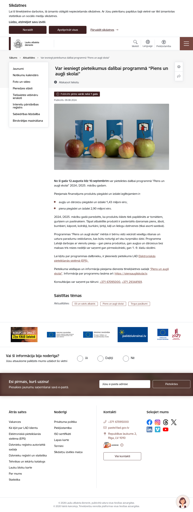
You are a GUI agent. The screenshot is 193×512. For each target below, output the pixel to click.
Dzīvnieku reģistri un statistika (28, 455)
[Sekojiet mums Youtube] (165, 429)
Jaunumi (18, 68)
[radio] (82, 358)
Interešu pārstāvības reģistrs (26, 106)
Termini (58, 446)
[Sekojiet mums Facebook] (149, 422)
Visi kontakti (122, 456)
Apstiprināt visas (67, 30)
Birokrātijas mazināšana (28, 120)
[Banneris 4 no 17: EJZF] (132, 334)
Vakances (15, 422)
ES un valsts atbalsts (85, 303)
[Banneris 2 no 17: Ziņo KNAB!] (60, 334)
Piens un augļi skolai (113, 303)
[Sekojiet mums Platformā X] (174, 422)
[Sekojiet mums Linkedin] (149, 429)
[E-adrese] (111, 445)
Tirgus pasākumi (139, 303)
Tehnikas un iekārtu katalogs (27, 461)
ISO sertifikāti (62, 434)
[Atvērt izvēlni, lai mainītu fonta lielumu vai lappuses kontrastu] (164, 44)
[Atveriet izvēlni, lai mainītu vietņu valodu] (148, 44)
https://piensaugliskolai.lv (131, 273)
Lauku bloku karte (20, 467)
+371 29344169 (132, 282)
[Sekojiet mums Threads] (165, 422)
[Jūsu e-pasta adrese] (124, 384)
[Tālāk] (178, 334)
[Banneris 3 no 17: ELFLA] (96, 334)
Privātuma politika (65, 422)
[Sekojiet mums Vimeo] (157, 429)
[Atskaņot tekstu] (69, 82)
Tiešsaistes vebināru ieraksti (25, 96)
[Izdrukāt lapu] (179, 66)
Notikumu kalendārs (25, 75)
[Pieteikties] (171, 384)
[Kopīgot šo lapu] (179, 76)
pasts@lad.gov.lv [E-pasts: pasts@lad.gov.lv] (118, 427)
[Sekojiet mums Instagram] (157, 422)
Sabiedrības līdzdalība (26, 114)
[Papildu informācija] (121, 445)
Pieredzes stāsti (22, 88)
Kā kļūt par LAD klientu (23, 428)
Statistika (14, 479)
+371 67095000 (110, 282)
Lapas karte (61, 440)
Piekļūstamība (63, 428)
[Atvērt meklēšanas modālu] (135, 44)
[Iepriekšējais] (15, 334)
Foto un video (21, 82)
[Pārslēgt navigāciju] (186, 43)
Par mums (15, 473)
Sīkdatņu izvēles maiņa (68, 452)
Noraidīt (28, 30)
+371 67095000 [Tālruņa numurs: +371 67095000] (118, 422)
